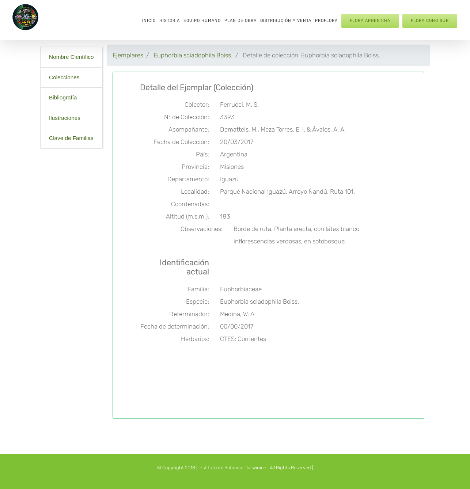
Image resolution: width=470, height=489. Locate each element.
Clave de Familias (71, 138)
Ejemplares (128, 55)
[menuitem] (149, 20)
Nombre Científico (71, 57)
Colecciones (64, 77)
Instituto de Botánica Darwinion (232, 467)
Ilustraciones (64, 118)
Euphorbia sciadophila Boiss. (192, 55)
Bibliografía (63, 97)
